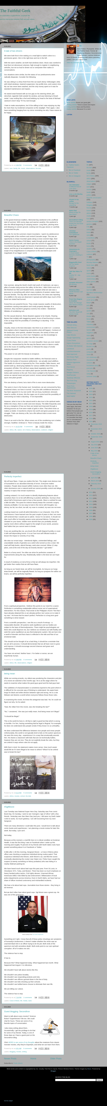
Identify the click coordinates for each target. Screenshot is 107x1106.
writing (24, 1052)
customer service (92, 341)
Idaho (89, 335)
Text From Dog (72, 380)
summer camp (92, 376)
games (89, 338)
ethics (12, 430)
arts (88, 284)
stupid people (91, 297)
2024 (91, 394)
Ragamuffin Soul (75, 262)
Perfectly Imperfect (12, 476)
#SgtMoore (9, 807)
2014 (91, 492)
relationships (91, 279)
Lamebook (70, 349)
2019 (91, 409)
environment (91, 327)
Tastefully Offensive (73, 378)
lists (88, 308)
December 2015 (96, 424)
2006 (91, 516)
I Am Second (91, 371)
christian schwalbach (73, 232)
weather (89, 249)
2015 (91, 421)
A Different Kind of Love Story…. (75, 187)
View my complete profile (75, 62)
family (15, 168)
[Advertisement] (33, 191)
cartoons (90, 363)
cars (11, 168)
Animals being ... (72, 325)
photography (91, 260)
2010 (91, 504)
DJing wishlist (71, 107)
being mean (9, 673)
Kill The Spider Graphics (74, 265)
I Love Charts (71, 340)
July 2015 (94, 445)
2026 (91, 388)
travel (88, 232)
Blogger (53, 1071)
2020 (91, 406)
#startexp (90, 324)
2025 (91, 391)
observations (30, 168)
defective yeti (74, 310)
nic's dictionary (92, 357)
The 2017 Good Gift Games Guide (75, 313)
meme (89, 273)
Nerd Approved (72, 354)
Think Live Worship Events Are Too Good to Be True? (76, 223)
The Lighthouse (74, 234)
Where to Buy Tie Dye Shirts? (74, 213)
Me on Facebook (75, 170)
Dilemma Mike (74, 290)
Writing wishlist (72, 105)
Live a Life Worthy (75, 194)
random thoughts (92, 221)
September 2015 (96, 437)
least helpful (71, 396)
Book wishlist (71, 102)
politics (89, 195)
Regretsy (70, 370)
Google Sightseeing (73, 338)
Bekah (89, 302)
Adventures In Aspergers (74, 250)
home (89, 246)
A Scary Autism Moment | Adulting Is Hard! (75, 255)
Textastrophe (71, 383)
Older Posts (56, 1058)
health (89, 192)
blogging (12, 1052)
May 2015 (94, 451)
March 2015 (95, 481)
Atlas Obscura (72, 328)
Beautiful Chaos (11, 215)
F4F (88, 227)
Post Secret (71, 367)
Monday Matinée (92, 262)
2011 (91, 501)
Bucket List (90, 346)
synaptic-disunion (75, 282)
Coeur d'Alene (14, 1001)
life (19, 168)
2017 (91, 415)
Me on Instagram (75, 176)
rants (30, 1001)
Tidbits (89, 322)
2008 (91, 510)
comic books (91, 276)
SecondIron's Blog (76, 220)
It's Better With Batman (75, 346)
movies (16, 796)
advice (89, 213)
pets (88, 305)
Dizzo (89, 1069)
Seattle (89, 287)
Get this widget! (8, 1100)
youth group (91, 300)
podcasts (90, 368)
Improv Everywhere (73, 343)
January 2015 (96, 488)
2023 (91, 397)
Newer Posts (10, 1058)
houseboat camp (92, 365)
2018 (91, 412)
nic (80, 46)
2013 (91, 495)
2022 (91, 400)
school (22, 796)
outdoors (44, 430)
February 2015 (96, 483)
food (88, 219)
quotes (89, 311)
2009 (91, 507)
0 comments (27, 165)
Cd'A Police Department (37, 934)
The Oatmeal (71, 393)
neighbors (90, 333)
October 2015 (96, 434)
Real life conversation (94, 198)
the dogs (90, 344)
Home (33, 1058)
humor (89, 210)
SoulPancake (71, 375)
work (88, 187)
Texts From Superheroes (71, 387)
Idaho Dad (73, 210)
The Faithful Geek (15, 10)
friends (89, 208)
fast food (90, 290)
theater (89, 316)
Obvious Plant (71, 360)
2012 (91, 498)
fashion (89, 330)
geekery (89, 224)
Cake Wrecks (71, 335)
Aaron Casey (74, 240)
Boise (89, 319)
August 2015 (95, 442)
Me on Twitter (73, 173)
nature (19, 430)
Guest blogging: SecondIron (17, 1011)
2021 (91, 403)
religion (50, 430)
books (89, 243)
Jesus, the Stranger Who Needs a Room (75, 304)
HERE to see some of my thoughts (21, 1042)
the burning (73, 284)
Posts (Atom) (18, 1063)
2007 (91, 513)
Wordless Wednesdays (95, 292)
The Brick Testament (74, 390)
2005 (91, 519)
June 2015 (95, 448)
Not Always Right (72, 357)
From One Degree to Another (75, 300)
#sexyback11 (91, 360)
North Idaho (91, 265)
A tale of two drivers (13, 51)
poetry (89, 349)
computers (90, 352)
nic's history (27, 430)
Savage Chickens (73, 372)
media (25, 1001)
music (23, 168)
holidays (89, 202)
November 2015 (96, 429)
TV (88, 257)
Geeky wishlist (72, 109)
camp (88, 374)
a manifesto (91, 238)
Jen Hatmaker (74, 185)
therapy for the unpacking (74, 204)
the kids (38, 168)
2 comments (27, 997)
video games (91, 281)
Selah (89, 354)
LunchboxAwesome (73, 351)
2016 (91, 418)
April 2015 (94, 478)
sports (89, 271)
